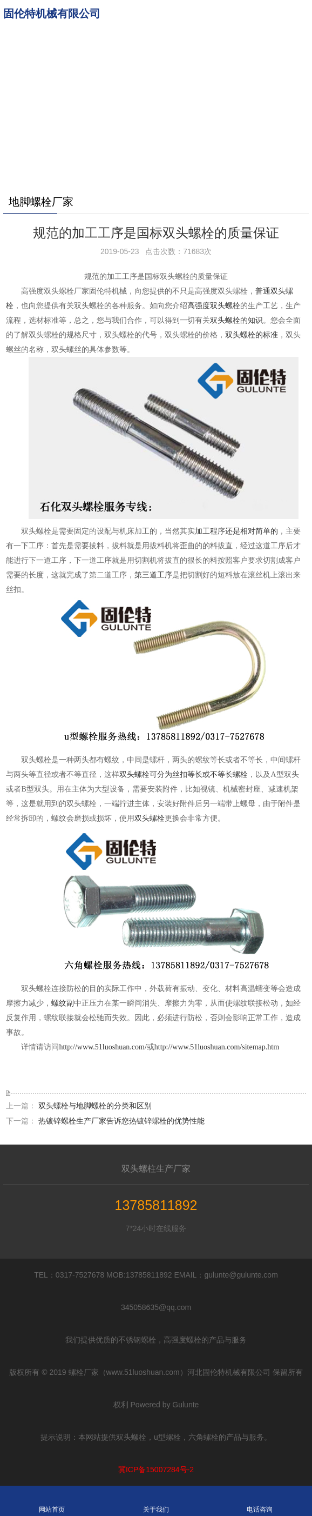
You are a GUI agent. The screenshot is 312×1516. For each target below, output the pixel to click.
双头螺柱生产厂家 (156, 1168)
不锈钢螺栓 (133, 121)
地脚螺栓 (129, 40)
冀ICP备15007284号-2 (156, 1469)
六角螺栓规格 (136, 67)
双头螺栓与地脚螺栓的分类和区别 (95, 1105)
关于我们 (155, 1500)
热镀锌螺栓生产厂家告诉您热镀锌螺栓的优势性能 (121, 1120)
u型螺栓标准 (135, 94)
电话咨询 (259, 1500)
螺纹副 (62, 1003)
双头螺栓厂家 (136, 148)
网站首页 (129, 13)
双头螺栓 (149, 818)
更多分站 (129, 175)
